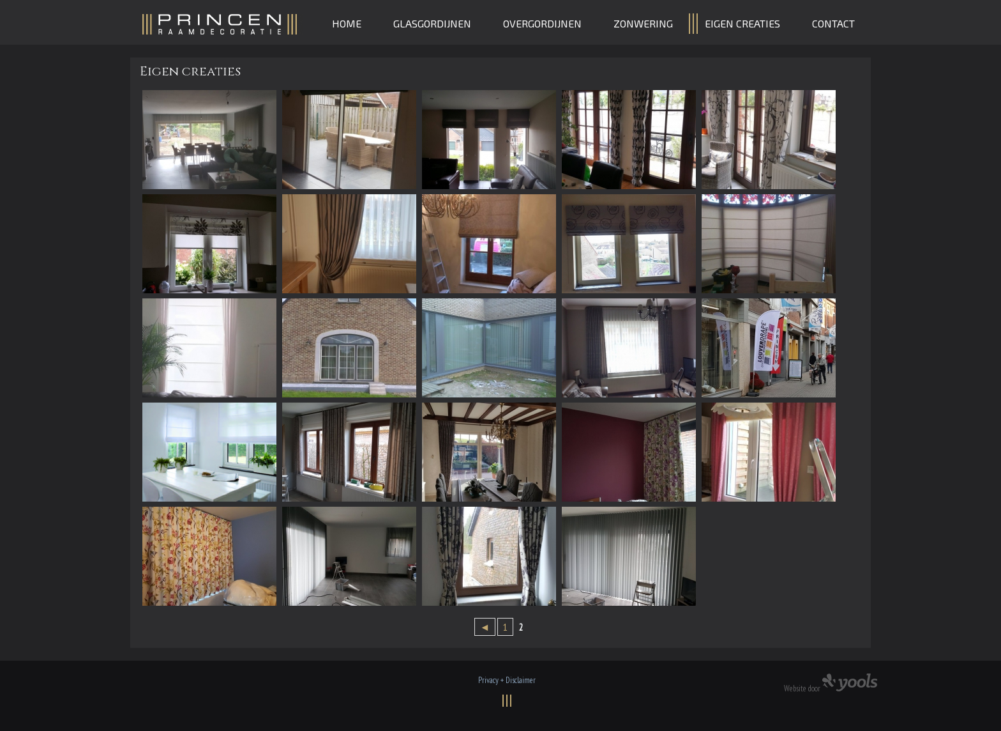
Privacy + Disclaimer (507, 680)
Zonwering (643, 23)
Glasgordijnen (432, 23)
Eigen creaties (742, 23)
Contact (833, 23)
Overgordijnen (542, 23)
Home (346, 23)
